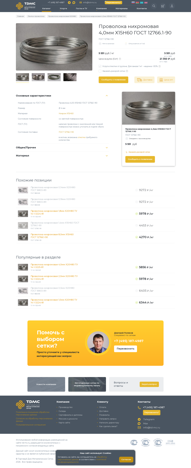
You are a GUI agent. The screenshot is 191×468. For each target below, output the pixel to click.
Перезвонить (125, 348)
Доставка (103, 411)
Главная (20, 16)
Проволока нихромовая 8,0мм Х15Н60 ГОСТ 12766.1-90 (52, 236)
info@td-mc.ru (90, 2)
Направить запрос (108, 419)
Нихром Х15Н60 (66, 113)
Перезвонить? (113, 2)
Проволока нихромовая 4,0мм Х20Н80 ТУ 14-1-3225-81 (54, 266)
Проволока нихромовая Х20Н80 (62, 16)
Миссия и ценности (68, 419)
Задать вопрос (149, 384)
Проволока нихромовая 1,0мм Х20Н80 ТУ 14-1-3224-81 (54, 301)
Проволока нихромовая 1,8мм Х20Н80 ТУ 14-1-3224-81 (54, 212)
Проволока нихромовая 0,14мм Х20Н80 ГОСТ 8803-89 (53, 188)
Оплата (102, 407)
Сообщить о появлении (113, 79)
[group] (54, 47)
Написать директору (109, 422)
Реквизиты (104, 415)
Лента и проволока (36, 16)
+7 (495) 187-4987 (56, 2)
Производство (66, 407)
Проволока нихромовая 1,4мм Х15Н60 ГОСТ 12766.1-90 (55, 224)
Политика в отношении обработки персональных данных (32, 413)
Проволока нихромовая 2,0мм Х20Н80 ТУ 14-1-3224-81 (54, 277)
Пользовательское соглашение (31, 425)
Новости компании (46, 384)
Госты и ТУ (81, 8)
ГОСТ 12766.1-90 (66, 132)
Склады (62, 411)
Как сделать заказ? (108, 426)
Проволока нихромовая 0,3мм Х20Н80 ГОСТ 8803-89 (52, 289)
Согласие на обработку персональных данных (34, 419)
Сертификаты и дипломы (70, 415)
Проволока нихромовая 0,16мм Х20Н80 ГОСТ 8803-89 (53, 200)
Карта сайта (64, 422)
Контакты (142, 8)
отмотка (81, 137)
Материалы (122, 8)
